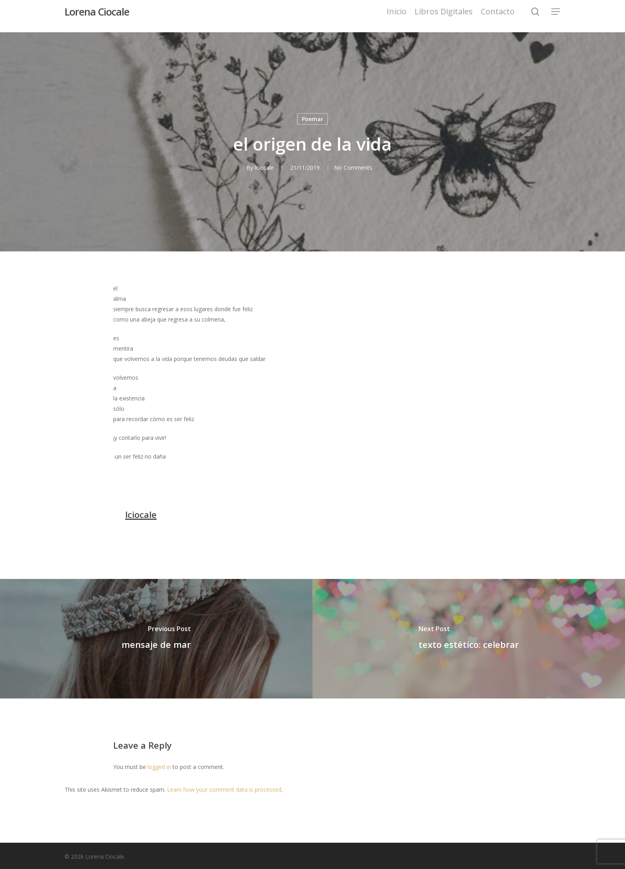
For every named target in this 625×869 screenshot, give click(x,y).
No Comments (353, 167)
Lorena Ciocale (97, 16)
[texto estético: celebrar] (468, 638)
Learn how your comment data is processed (224, 789)
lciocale (262, 167)
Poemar (312, 119)
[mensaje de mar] (156, 638)
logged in (159, 767)
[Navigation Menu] (556, 16)
